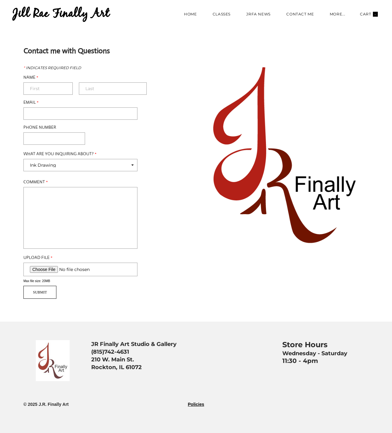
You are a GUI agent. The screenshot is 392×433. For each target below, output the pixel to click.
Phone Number (39, 127)
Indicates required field (52, 68)
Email (31, 102)
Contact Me (300, 14)
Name (30, 77)
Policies (196, 404)
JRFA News (258, 14)
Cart (369, 14)
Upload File (37, 257)
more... (337, 14)
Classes (222, 14)
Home (190, 14)
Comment (35, 182)
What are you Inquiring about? (59, 154)
